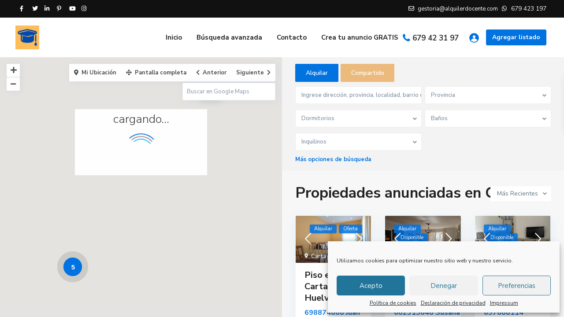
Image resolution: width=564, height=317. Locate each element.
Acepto (371, 285)
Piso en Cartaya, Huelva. (322, 286)
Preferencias (516, 285)
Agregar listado (516, 37)
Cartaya (322, 257)
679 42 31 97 (435, 38)
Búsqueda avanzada (229, 37)
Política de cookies (393, 303)
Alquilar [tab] (317, 73)
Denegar (443, 285)
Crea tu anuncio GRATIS (359, 37)
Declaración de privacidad (453, 303)
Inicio (174, 37)
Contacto (292, 37)
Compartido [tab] (367, 73)
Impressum (504, 303)
